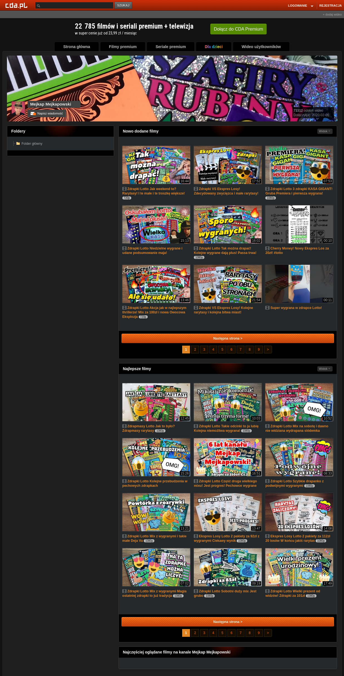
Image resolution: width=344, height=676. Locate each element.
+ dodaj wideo (332, 14)
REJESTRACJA (330, 5)
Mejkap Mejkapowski (50, 104)
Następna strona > (227, 338)
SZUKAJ (123, 5)
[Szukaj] (74, 5)
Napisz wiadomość (47, 113)
